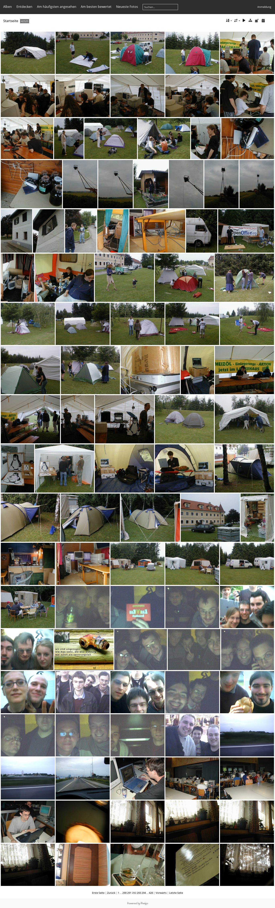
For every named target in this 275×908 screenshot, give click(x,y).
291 (129, 893)
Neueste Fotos (127, 6)
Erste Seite (98, 893)
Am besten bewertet (96, 6)
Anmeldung (264, 7)
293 (139, 893)
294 (144, 893)
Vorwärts (161, 893)
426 (151, 893)
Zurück (111, 893)
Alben (7, 6)
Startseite (10, 20)
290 (124, 893)
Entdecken (24, 6)
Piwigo (144, 903)
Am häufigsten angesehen (56, 6)
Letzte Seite (176, 893)
